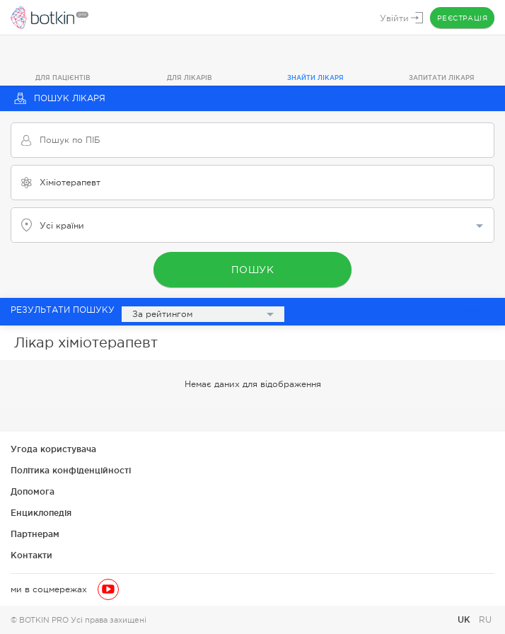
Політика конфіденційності (71, 470)
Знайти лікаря (315, 77)
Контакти (31, 555)
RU (485, 620)
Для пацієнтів (63, 77)
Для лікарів (189, 77)
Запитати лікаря (442, 77)
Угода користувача (53, 449)
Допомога (32, 491)
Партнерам (35, 533)
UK (465, 619)
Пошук (252, 269)
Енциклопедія (41, 512)
